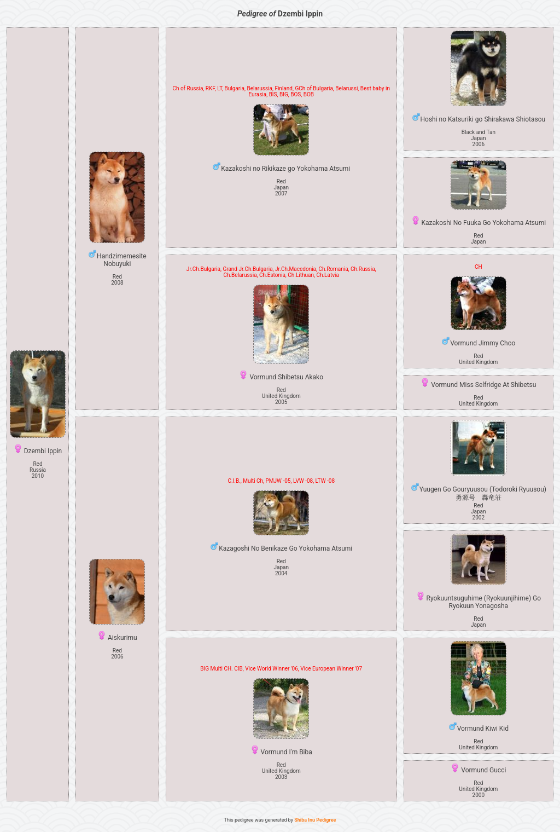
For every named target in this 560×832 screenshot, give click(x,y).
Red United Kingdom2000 (478, 789)
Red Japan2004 (281, 567)
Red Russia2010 (38, 470)
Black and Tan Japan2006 (478, 138)
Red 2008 (117, 280)
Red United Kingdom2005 (281, 396)
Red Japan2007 (281, 187)
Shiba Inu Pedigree (315, 820)
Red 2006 (117, 654)
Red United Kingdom (478, 359)
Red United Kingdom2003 (281, 771)
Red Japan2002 (478, 511)
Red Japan (478, 239)
